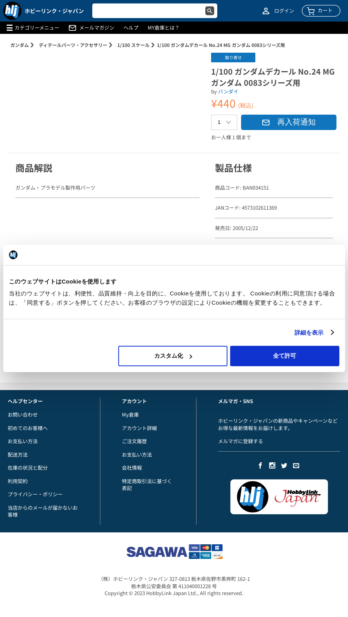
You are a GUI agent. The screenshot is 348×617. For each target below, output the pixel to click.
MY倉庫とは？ (164, 27)
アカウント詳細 (139, 428)
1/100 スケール (133, 45)
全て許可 (284, 355)
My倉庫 (130, 414)
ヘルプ (130, 27)
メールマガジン (96, 27)
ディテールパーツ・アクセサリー (73, 45)
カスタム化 (173, 355)
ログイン (284, 10)
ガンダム (19, 45)
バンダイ (228, 91)
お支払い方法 (23, 441)
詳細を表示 (309, 332)
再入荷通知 (289, 122)
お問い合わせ (23, 414)
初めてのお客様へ (28, 428)
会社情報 (132, 467)
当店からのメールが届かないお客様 (43, 511)
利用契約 (18, 481)
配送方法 (18, 454)
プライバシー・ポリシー (35, 494)
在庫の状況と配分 (28, 467)
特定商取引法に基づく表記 (147, 484)
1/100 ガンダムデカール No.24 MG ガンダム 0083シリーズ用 (221, 45)
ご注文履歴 (134, 441)
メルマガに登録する (240, 441)
